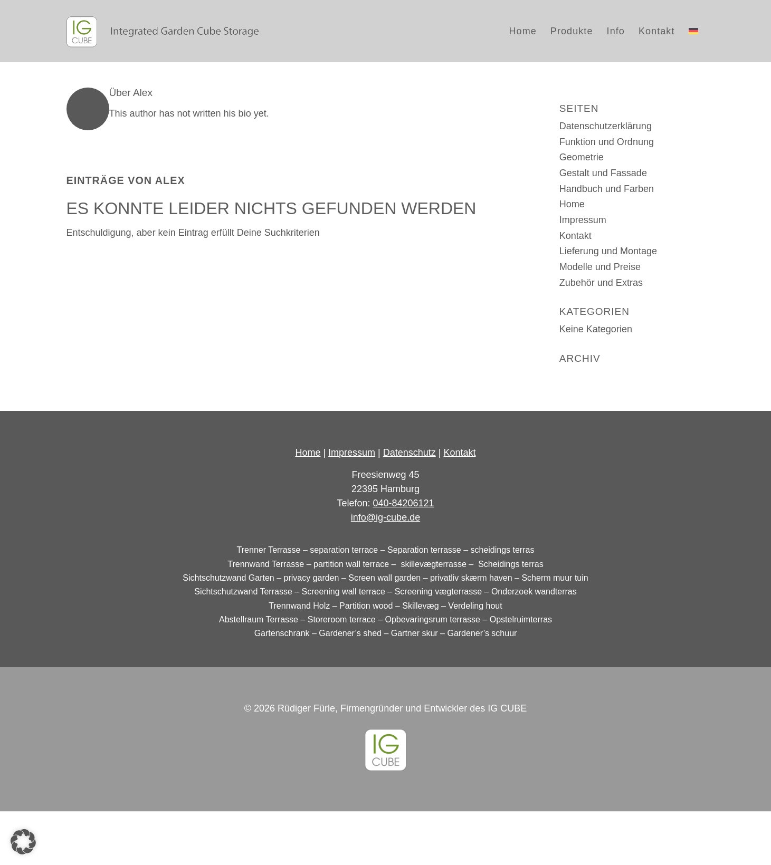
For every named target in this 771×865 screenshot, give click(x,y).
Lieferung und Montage (608, 251)
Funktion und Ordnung (606, 142)
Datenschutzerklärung (605, 126)
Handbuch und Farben (606, 189)
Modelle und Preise (600, 267)
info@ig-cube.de (385, 517)
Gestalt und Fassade (603, 173)
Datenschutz (409, 452)
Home (572, 204)
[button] (23, 842)
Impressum (582, 220)
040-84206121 (403, 503)
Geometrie (581, 157)
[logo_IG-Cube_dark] (162, 31)
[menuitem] (523, 31)
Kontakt (575, 235)
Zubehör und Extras (601, 282)
